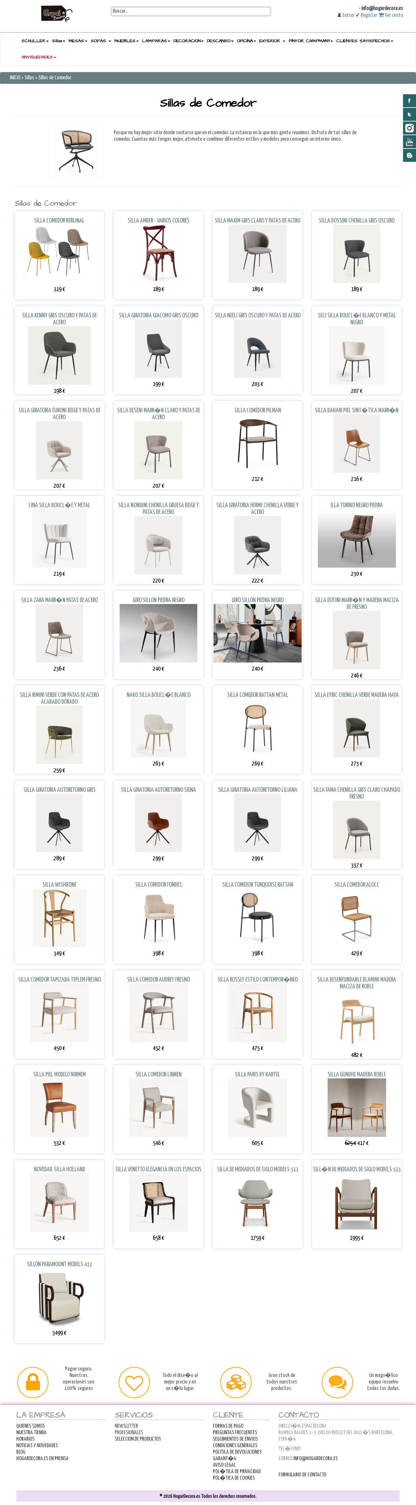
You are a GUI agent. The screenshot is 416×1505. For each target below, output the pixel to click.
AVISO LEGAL (224, 1465)
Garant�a (224, 1458)
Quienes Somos (30, 1426)
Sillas (29, 78)
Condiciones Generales (235, 1445)
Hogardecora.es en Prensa (42, 1458)
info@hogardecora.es (315, 1458)
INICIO (15, 78)
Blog (20, 1452)
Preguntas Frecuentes (235, 1432)
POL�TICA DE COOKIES (234, 1478)
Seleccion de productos (138, 1439)
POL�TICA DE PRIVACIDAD (237, 1471)
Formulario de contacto (302, 1475)
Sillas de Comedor (55, 78)
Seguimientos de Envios (235, 1439)
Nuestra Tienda (31, 1432)
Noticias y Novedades (37, 1445)
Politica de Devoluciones (237, 1452)
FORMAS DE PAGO (228, 1426)
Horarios (25, 1439)
